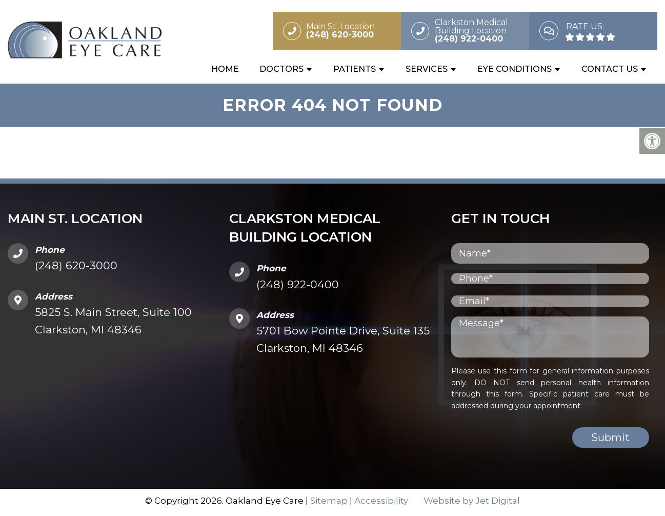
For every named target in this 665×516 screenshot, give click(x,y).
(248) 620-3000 (76, 268)
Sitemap (329, 504)
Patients (354, 70)
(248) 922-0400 (297, 287)
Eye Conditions (514, 70)
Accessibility (381, 504)
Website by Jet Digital (472, 504)
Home (225, 70)
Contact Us (609, 70)
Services (427, 70)
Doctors (281, 70)
